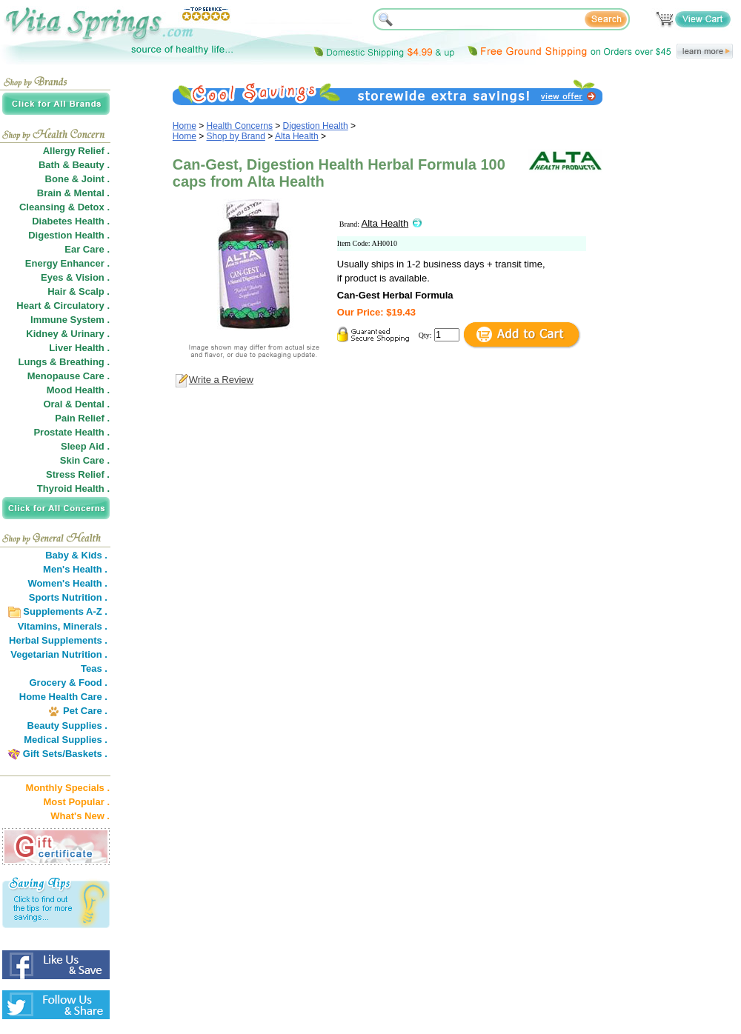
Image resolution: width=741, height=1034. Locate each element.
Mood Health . (78, 390)
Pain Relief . (82, 418)
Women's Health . (67, 583)
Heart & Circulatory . (63, 305)
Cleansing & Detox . (64, 207)
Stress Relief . (78, 474)
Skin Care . (85, 460)
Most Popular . (76, 801)
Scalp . (94, 291)
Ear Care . (87, 249)
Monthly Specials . (68, 787)
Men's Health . (75, 569)
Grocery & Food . (68, 682)
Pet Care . (85, 710)
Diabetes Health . (71, 221)
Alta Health (297, 136)
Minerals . (85, 626)
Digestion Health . (69, 235)
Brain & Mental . (73, 193)
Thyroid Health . (73, 488)
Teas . (94, 668)
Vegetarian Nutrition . (58, 654)
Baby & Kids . (76, 555)
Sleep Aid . (85, 446)
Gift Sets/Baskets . (65, 753)
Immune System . (70, 319)
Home (184, 126)
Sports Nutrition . (68, 597)
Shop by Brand (236, 136)
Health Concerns (240, 126)
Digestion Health (315, 126)
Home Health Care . (63, 696)
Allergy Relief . (76, 150)
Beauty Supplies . (67, 725)
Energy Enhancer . (67, 263)
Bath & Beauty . (74, 164)
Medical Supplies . (65, 739)
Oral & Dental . (76, 404)
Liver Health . (79, 347)
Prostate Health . (71, 432)
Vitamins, (39, 626)
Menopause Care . (68, 375)
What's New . (80, 815)
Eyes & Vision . (75, 277)
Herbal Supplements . (58, 640)
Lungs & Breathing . (64, 361)
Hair (56, 291)
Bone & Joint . (77, 178)
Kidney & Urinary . (68, 333)
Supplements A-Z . (65, 611)
